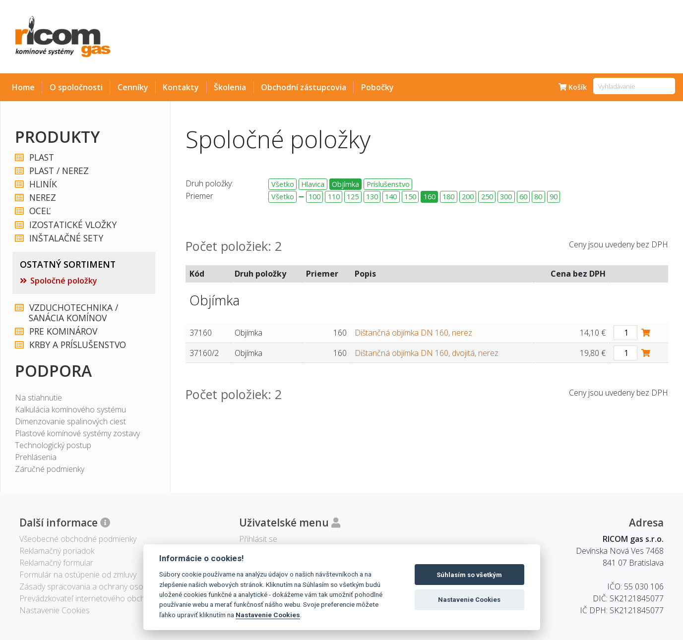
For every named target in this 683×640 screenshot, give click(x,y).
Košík (573, 87)
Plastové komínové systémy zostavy (77, 433)
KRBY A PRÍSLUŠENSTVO (77, 345)
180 (448, 196)
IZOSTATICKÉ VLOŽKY (72, 225)
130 (372, 196)
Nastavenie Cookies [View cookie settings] (54, 610)
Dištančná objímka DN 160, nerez (413, 332)
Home (23, 87)
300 (506, 196)
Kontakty (181, 87)
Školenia (230, 87)
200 (468, 196)
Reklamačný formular (56, 562)
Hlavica (312, 184)
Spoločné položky (63, 280)
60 (523, 196)
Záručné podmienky (49, 469)
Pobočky (377, 87)
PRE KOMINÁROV (63, 331)
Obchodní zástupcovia (303, 87)
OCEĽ (39, 211)
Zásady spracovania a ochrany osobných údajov (104, 586)
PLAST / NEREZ (58, 171)
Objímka (345, 184)
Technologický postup (53, 445)
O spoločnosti (76, 87)
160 (429, 196)
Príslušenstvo (388, 184)
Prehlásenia (36, 457)
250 (487, 196)
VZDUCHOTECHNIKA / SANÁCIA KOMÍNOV (73, 312)
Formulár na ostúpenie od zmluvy (77, 574)
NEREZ (42, 197)
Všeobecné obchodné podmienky (77, 538)
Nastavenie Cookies (268, 615)
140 (391, 196)
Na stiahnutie (38, 397)
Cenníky (133, 87)
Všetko (282, 184)
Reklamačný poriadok (56, 550)
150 (410, 196)
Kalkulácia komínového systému (70, 409)
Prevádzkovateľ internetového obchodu (89, 598)
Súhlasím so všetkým (469, 575)
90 (554, 196)
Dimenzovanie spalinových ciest (70, 421)
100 (314, 196)
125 (353, 196)
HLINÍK (43, 184)
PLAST (41, 157)
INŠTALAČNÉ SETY (66, 238)
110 (334, 196)
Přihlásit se (258, 538)
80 (538, 196)
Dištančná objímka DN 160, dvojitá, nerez (426, 353)
